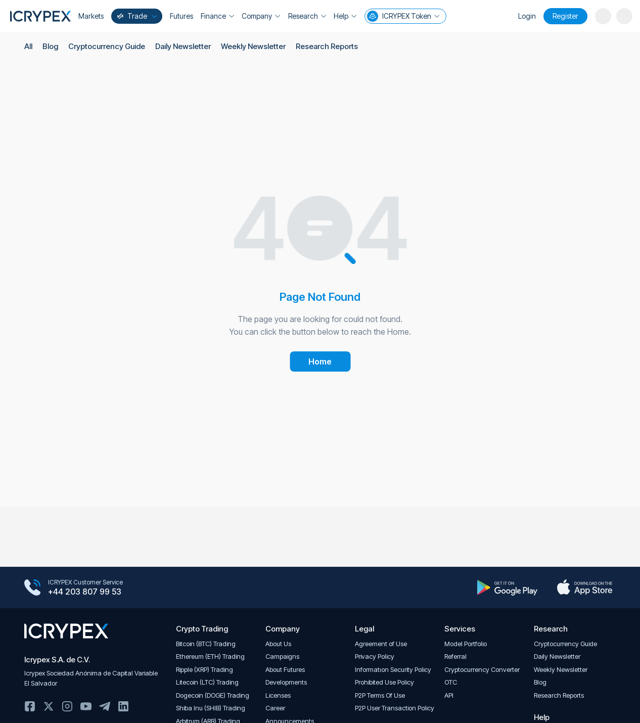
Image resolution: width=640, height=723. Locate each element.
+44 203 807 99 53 (84, 592)
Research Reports (327, 47)
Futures (181, 16)
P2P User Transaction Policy (394, 708)
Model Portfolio (465, 644)
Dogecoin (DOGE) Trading (212, 695)
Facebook (29, 706)
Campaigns (282, 656)
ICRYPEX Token (401, 16)
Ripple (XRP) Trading (204, 669)
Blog (50, 47)
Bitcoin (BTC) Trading (206, 644)
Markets (91, 16)
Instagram (67, 706)
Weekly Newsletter (253, 47)
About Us (278, 644)
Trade (136, 16)
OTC (450, 682)
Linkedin (123, 706)
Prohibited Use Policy (384, 682)
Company (261, 16)
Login (527, 16)
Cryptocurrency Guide (106, 47)
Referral (455, 656)
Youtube (86, 706)
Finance (217, 16)
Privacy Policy (374, 656)
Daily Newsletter (183, 47)
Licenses (278, 695)
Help (344, 16)
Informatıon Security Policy (393, 669)
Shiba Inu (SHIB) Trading (210, 708)
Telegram (104, 706)
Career (275, 708)
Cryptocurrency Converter (482, 669)
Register (565, 16)
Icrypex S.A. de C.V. (57, 659)
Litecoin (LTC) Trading (207, 682)
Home (320, 361)
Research (307, 16)
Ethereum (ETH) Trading (210, 656)
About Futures (285, 669)
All (28, 47)
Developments (286, 682)
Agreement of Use (381, 644)
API (448, 695)
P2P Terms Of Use (380, 695)
